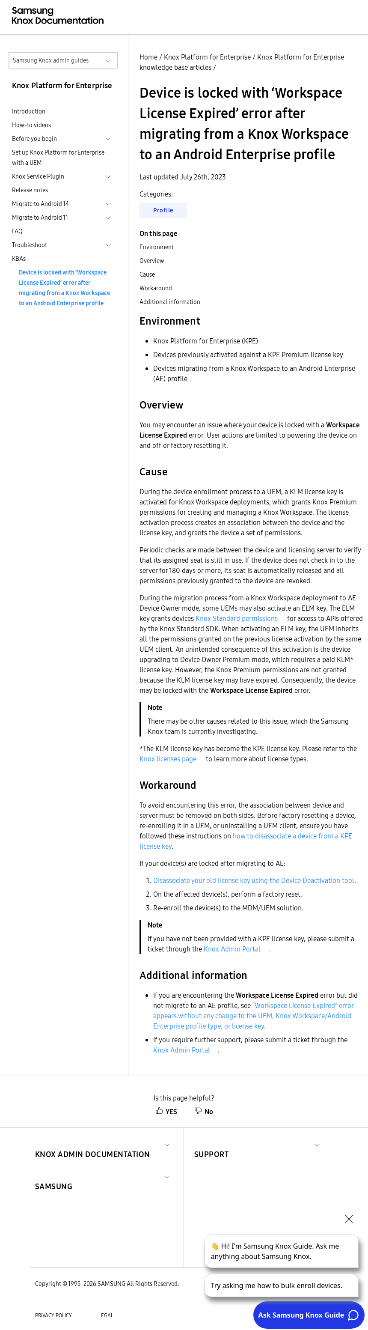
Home (148, 57)
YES (166, 1111)
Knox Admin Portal (232, 949)
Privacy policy (53, 1315)
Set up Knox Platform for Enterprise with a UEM (58, 157)
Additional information (169, 302)
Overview (151, 260)
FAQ (17, 231)
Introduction (28, 111)
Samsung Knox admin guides (51, 60)
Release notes (30, 190)
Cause (147, 274)
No (203, 1111)
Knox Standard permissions (237, 618)
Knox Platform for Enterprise (207, 57)
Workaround (155, 288)
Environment (156, 247)
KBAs (19, 258)
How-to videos (31, 125)
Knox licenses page (167, 758)
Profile (163, 210)
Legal (105, 1315)
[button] (92, 1144)
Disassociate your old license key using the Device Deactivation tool (253, 880)
